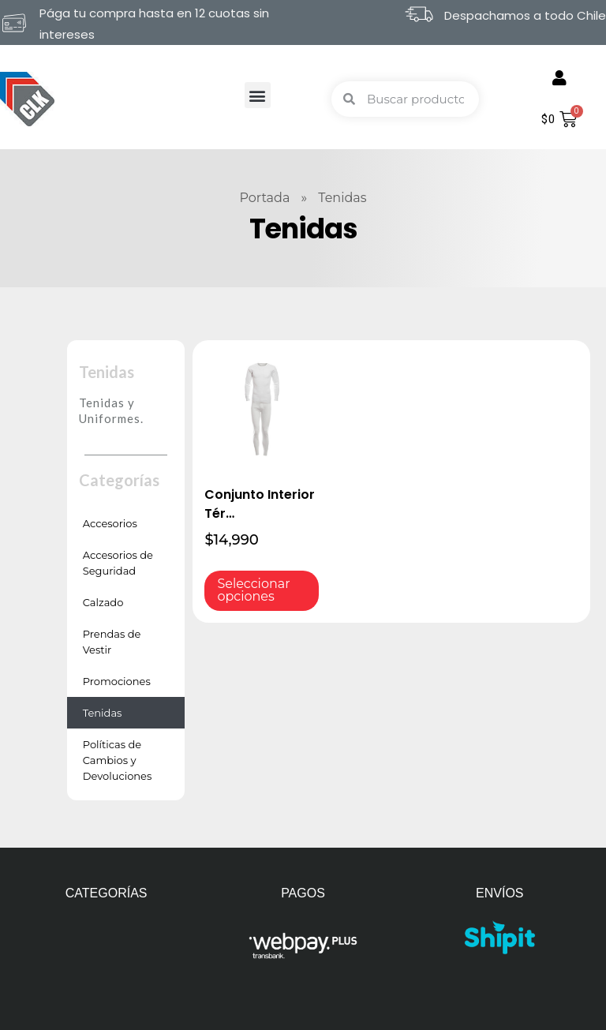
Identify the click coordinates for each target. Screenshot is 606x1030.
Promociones (117, 681)
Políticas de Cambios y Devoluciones (117, 760)
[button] (258, 95)
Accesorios (110, 523)
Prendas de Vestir (112, 641)
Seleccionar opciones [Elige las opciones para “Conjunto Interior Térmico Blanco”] (253, 590)
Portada (264, 197)
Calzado (103, 602)
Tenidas (102, 712)
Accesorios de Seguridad (118, 563)
